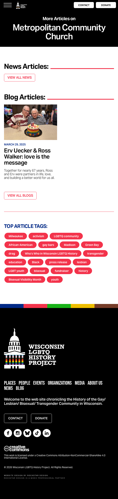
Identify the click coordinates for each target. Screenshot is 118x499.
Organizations (60, 383)
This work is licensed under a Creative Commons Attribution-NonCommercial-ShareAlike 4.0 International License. (54, 456)
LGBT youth (16, 271)
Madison (69, 245)
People (24, 383)
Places (10, 383)
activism (38, 236)
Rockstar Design (37, 475)
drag (12, 253)
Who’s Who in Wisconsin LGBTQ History (51, 253)
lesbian (82, 262)
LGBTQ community (66, 236)
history (83, 271)
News (8, 388)
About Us (95, 383)
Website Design (13, 475)
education (15, 262)
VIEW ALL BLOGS (20, 195)
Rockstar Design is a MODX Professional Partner (34, 478)
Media (80, 383)
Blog (20, 388)
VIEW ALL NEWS (19, 77)
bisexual (39, 271)
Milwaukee (16, 236)
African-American (21, 245)
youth (55, 279)
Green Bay (92, 245)
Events (39, 383)
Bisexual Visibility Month (25, 279)
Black (35, 262)
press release (58, 262)
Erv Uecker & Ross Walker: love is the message (27, 156)
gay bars (48, 245)
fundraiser (62, 271)
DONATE (106, 5)
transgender (95, 253)
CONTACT (83, 5)
